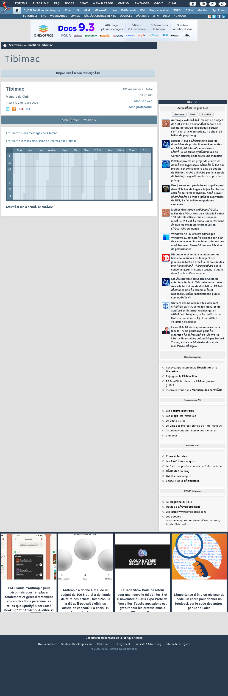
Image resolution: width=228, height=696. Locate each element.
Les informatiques (181, 416)
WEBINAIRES (58, 16)
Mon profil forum (141, 107)
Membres (15, 45)
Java (114, 10)
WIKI (156, 16)
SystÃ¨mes (219, 10)
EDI (142, 10)
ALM (87, 10)
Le (170, 420)
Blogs (69, 3)
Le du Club (179, 502)
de (183, 507)
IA (78, 10)
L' (171, 435)
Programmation (159, 10)
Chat (83, 3)
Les (180, 411)
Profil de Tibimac (40, 45)
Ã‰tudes (141, 3)
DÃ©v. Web (128, 10)
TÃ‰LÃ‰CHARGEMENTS (99, 16)
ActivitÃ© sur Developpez (79, 120)
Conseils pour (182, 481)
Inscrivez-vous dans (194, 390)
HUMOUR (179, 16)
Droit (158, 3)
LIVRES (75, 16)
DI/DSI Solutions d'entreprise (41, 10)
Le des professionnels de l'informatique (194, 426)
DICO (166, 16)
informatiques (179, 476)
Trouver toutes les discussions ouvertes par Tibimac (41, 141)
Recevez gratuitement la (188, 367)
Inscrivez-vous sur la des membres (191, 430)
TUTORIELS (30, 16)
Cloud (68, 10)
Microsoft (101, 10)
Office (189, 10)
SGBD (177, 10)
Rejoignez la (181, 376)
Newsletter (103, 3)
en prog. (178, 471)
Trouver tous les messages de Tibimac (31, 133)
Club (172, 3)
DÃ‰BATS (142, 16)
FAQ (56, 3)
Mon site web (143, 101)
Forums (21, 3)
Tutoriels (40, 3)
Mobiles (202, 10)
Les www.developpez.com (186, 512)
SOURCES (126, 16)
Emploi (123, 3)
